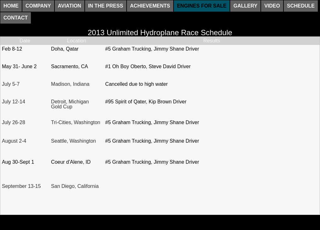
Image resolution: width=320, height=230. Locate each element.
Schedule (301, 5)
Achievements (150, 5)
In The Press (105, 5)
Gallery (245, 5)
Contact (15, 17)
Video (272, 5)
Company (38, 5)
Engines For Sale (201, 5)
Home (11, 5)
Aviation (69, 5)
